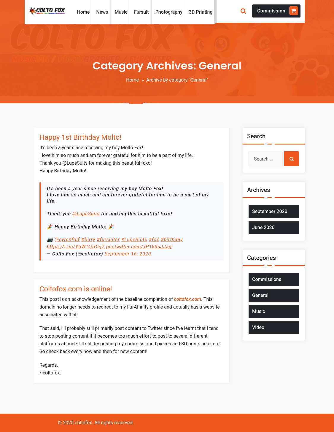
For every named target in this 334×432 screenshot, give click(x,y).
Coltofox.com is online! (75, 289)
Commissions (266, 279)
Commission (277, 10)
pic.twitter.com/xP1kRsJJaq (139, 247)
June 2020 (263, 227)
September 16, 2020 (128, 254)
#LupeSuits (134, 239)
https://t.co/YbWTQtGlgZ (76, 247)
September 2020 (269, 211)
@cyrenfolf (67, 239)
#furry (88, 239)
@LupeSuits (86, 214)
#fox (154, 239)
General (260, 295)
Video (258, 327)
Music (258, 311)
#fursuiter (108, 239)
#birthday (172, 239)
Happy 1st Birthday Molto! (80, 137)
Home (132, 80)
